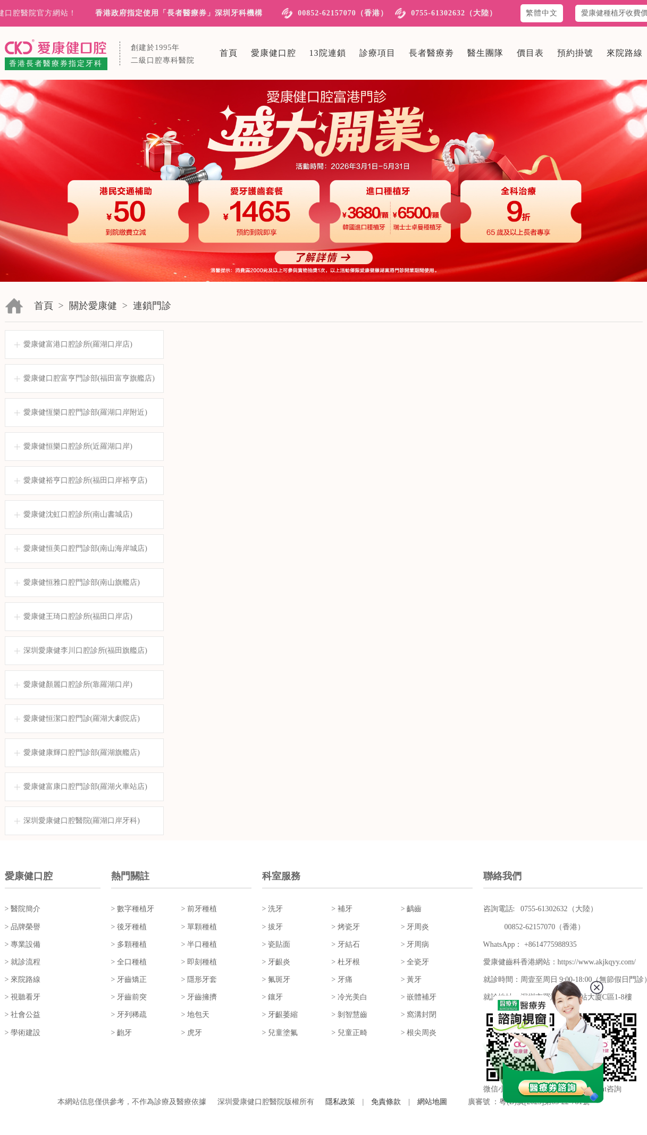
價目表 (530, 52)
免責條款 (386, 1102)
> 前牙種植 (199, 909)
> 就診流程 (22, 962)
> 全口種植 (129, 962)
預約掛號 (575, 52)
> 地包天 (195, 1015)
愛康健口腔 (273, 52)
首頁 (229, 52)
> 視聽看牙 (22, 997)
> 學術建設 (22, 1033)
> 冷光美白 (349, 997)
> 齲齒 (411, 909)
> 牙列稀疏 (129, 1015)
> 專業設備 (22, 944)
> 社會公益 (22, 1015)
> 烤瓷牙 (345, 927)
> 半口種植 (199, 944)
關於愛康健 (93, 305)
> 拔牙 (272, 927)
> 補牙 (341, 909)
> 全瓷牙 (415, 962)
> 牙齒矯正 (129, 979)
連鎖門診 (152, 305)
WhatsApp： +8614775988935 (530, 944)
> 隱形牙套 (199, 979)
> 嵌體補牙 (418, 997)
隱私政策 (340, 1102)
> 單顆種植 (199, 927)
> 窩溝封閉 (418, 1015)
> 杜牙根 (345, 962)
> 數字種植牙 (132, 909)
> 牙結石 (345, 944)
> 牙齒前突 (129, 997)
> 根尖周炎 (418, 1033)
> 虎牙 (191, 1033)
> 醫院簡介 (22, 909)
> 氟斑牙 (276, 979)
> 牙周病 (415, 944)
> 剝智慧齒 (349, 1015)
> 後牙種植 (129, 927)
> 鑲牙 (272, 997)
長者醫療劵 (431, 52)
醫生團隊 (485, 52)
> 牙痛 (341, 979)
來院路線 (625, 52)
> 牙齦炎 (276, 962)
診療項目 (377, 52)
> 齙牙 (121, 1033)
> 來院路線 (22, 979)
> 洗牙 (272, 909)
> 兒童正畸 (349, 1033)
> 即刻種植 (199, 962)
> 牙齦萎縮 (280, 1015)
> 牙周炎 (415, 927)
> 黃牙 (411, 979)
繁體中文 (542, 13)
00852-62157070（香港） (343, 13)
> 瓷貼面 (276, 944)
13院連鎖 (327, 52)
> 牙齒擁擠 (199, 997)
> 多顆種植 (129, 944)
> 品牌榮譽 (22, 927)
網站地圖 (432, 1102)
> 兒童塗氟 (280, 1033)
